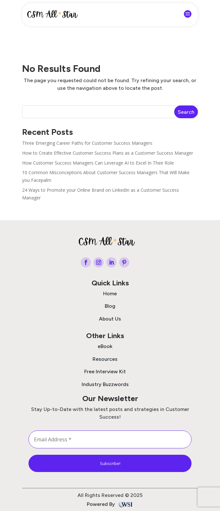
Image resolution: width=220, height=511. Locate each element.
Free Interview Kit (105, 371)
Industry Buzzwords (105, 384)
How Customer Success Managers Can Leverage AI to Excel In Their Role (98, 163)
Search (186, 112)
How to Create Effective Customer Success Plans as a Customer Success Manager (107, 153)
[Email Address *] (110, 439)
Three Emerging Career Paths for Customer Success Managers (87, 143)
